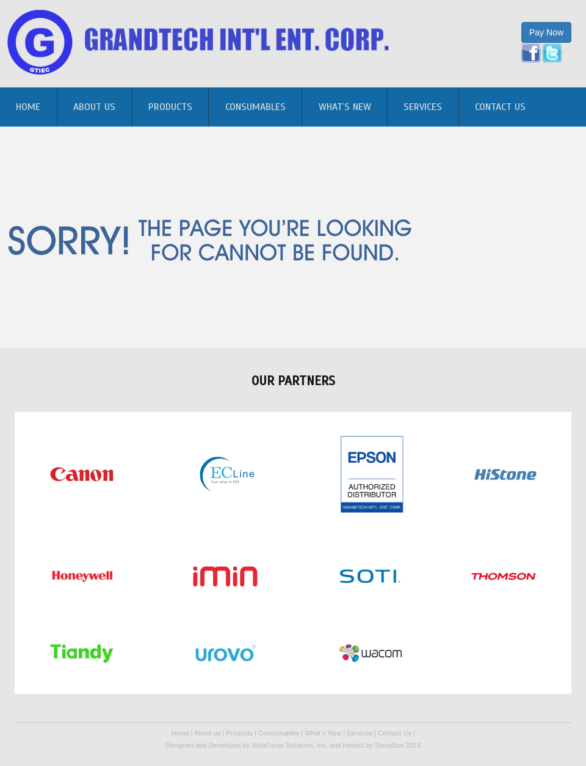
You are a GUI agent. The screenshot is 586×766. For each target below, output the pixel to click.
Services (422, 107)
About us (94, 107)
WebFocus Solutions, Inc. (289, 745)
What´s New (345, 107)
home (28, 107)
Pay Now (546, 32)
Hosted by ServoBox (373, 745)
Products (170, 107)
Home (180, 733)
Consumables (255, 107)
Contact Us (500, 107)
